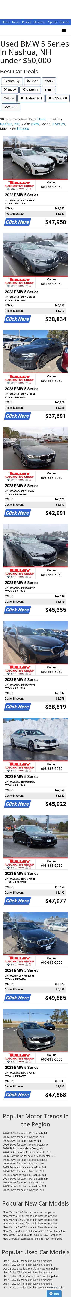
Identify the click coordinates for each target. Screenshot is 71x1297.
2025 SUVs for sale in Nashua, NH (23, 1163)
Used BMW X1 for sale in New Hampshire (27, 1272)
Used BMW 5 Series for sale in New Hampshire (31, 1276)
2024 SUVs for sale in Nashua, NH (23, 1171)
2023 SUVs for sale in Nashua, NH (23, 1182)
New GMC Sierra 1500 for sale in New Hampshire (32, 1234)
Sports (53, 22)
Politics (26, 22)
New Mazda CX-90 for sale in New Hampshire (30, 1223)
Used (32, 81)
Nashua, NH (31, 98)
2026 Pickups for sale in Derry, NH (23, 1148)
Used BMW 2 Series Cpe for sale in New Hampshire (33, 1287)
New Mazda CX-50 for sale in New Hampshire (30, 1215)
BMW (10, 90)
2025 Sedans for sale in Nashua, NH (24, 1167)
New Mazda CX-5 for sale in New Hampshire (29, 1212)
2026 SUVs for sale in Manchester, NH (25, 1144)
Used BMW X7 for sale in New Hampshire (27, 1279)
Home (6, 22)
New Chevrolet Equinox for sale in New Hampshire (32, 1238)
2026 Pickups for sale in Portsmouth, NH (27, 1152)
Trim (48, 90)
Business (40, 22)
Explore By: (12, 81)
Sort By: (11, 107)
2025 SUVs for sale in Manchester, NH (25, 1159)
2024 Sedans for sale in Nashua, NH (24, 1174)
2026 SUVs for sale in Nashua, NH (23, 1137)
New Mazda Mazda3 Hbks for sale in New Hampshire (34, 1231)
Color (9, 98)
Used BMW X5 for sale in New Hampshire (27, 1264)
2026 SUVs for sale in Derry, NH (22, 1140)
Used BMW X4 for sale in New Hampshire (27, 1283)
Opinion (64, 22)
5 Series (30, 90)
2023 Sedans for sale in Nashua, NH (24, 1186)
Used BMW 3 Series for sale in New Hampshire (31, 1268)
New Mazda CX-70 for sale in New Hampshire (30, 1227)
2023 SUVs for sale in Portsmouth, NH (25, 1178)
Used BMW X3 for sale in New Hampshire (27, 1261)
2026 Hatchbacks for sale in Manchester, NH (29, 1155)
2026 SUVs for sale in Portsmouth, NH (25, 1133)
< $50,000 (57, 98)
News (16, 22)
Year (49, 81)
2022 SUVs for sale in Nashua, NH (23, 1190)
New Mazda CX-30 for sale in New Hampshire (30, 1219)
